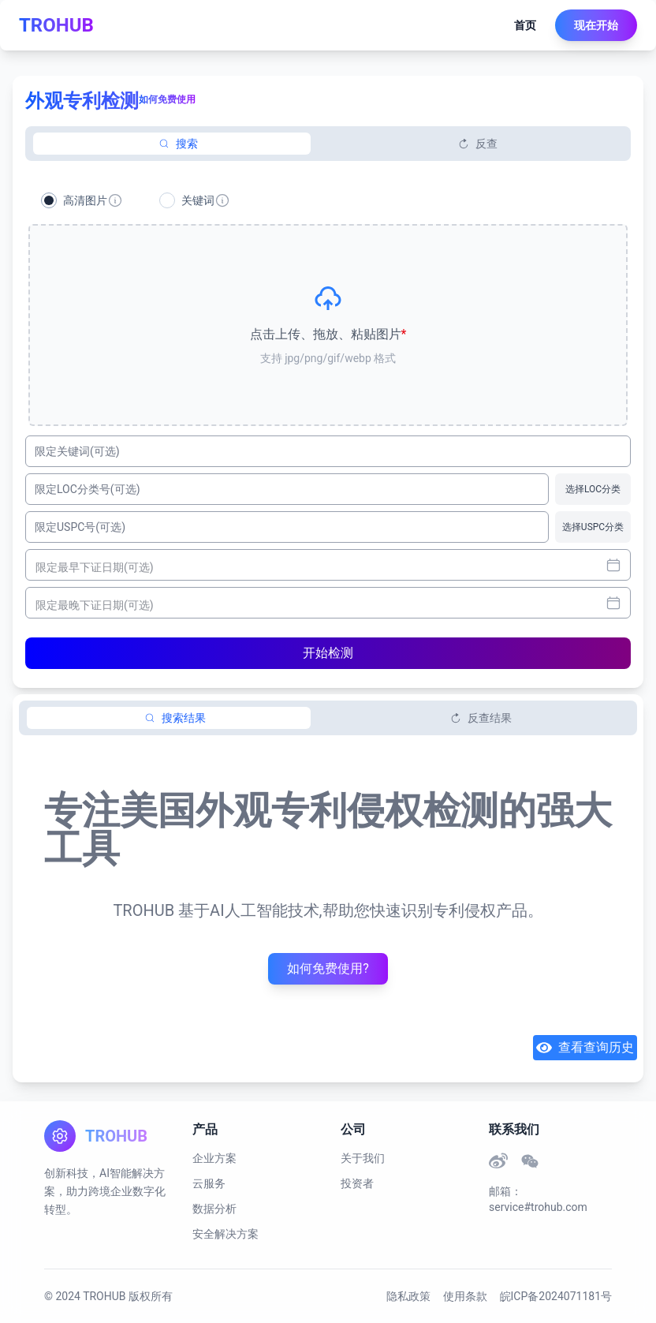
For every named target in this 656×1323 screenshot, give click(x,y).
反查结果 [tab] (481, 718)
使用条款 (465, 1296)
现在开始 (596, 25)
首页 (525, 25)
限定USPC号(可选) (80, 527)
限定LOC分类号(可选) (87, 489)
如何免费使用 (167, 99)
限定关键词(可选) (77, 451)
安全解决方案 (225, 1234)
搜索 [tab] (178, 143)
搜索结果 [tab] (175, 718)
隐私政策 (408, 1296)
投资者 (357, 1183)
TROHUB (56, 25)
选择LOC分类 (593, 489)
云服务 (209, 1183)
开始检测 (328, 652)
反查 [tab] (478, 143)
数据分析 (214, 1208)
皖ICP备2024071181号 (556, 1296)
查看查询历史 (585, 1048)
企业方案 (214, 1158)
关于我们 (363, 1158)
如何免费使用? (328, 968)
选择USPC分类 (593, 527)
